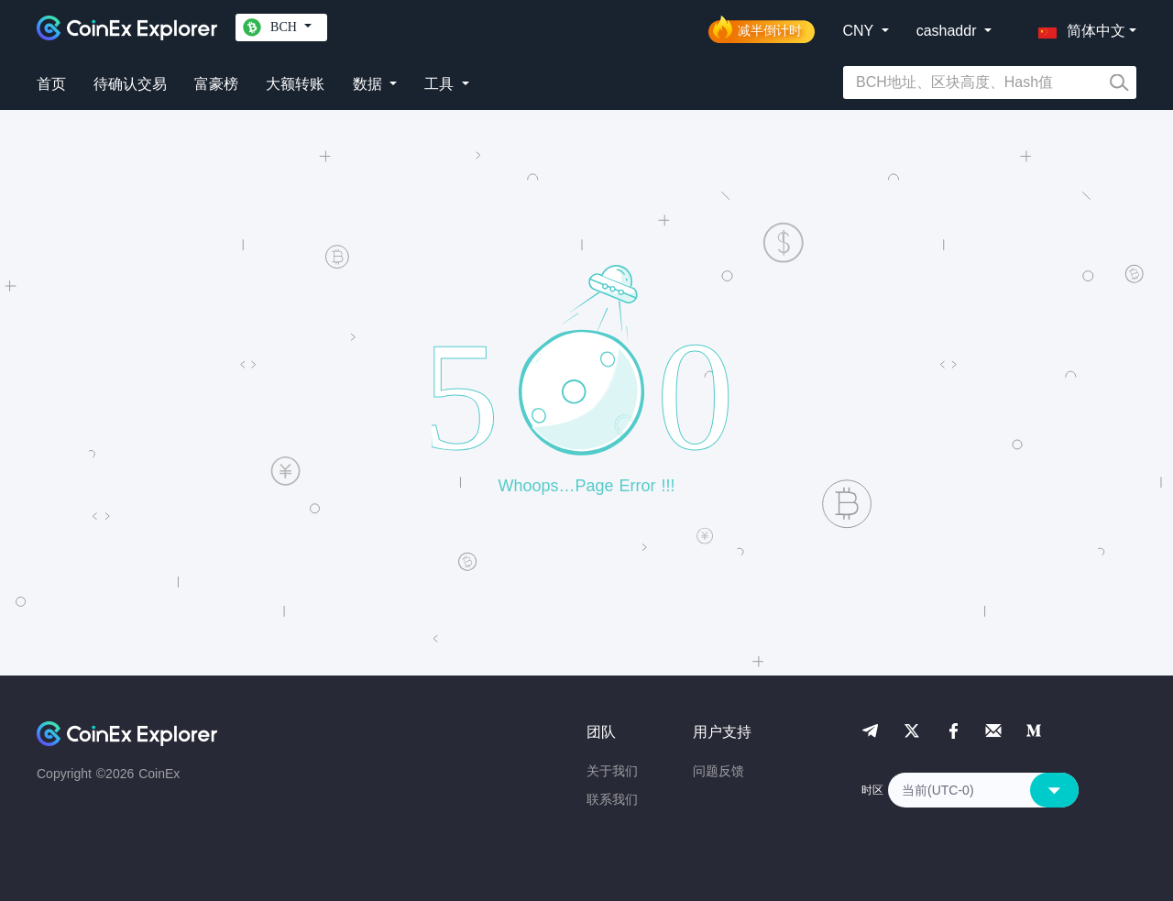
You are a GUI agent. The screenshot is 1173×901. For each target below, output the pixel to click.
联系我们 (612, 799)
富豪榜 (216, 84)
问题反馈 (718, 771)
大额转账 (295, 84)
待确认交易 (130, 84)
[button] (1077, 27)
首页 (51, 84)
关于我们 (612, 771)
